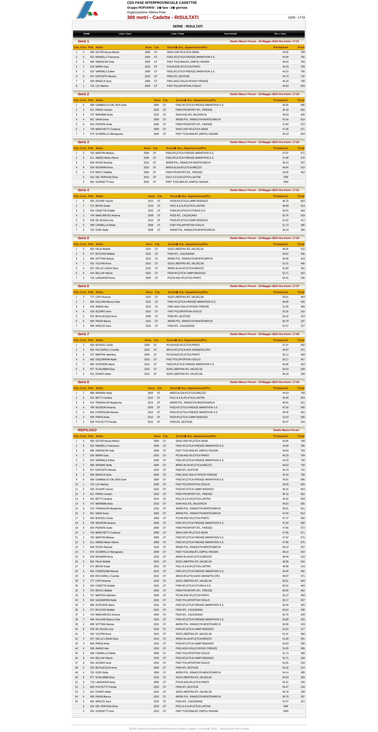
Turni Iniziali (230, 34)
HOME (86, 34)
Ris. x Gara (281, 34)
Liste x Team (178, 34)
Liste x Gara (125, 34)
